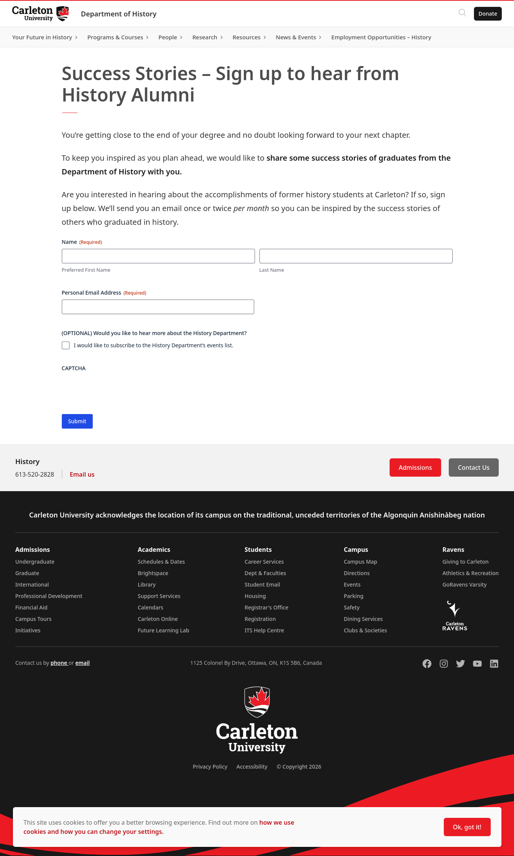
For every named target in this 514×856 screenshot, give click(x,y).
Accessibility (252, 766)
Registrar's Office (266, 607)
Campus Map (360, 561)
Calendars (150, 607)
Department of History (118, 13)
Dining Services (363, 618)
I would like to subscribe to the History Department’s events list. (154, 345)
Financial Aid (31, 607)
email (82, 662)
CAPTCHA (74, 368)
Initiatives (27, 630)
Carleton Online (158, 618)
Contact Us (474, 467)
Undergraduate (35, 561)
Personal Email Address (104, 292)
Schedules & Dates (161, 561)
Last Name (271, 269)
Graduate (27, 573)
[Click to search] (462, 14)
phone (59, 662)
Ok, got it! (467, 827)
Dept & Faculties (265, 573)
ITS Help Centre (264, 630)
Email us (82, 474)
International (32, 584)
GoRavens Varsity (465, 584)
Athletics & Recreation (471, 573)
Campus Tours (33, 618)
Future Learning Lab (163, 630)
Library (147, 584)
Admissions (415, 467)
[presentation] (120, 390)
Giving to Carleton (466, 561)
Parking (354, 596)
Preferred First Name (86, 269)
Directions (357, 573)
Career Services (264, 561)
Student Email (262, 584)
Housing (255, 596)
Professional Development (48, 596)
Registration (260, 618)
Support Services (159, 596)
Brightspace (153, 573)
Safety (352, 607)
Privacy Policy (210, 766)
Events (352, 584)
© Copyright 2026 (299, 766)
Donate (488, 13)
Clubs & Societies (365, 630)
